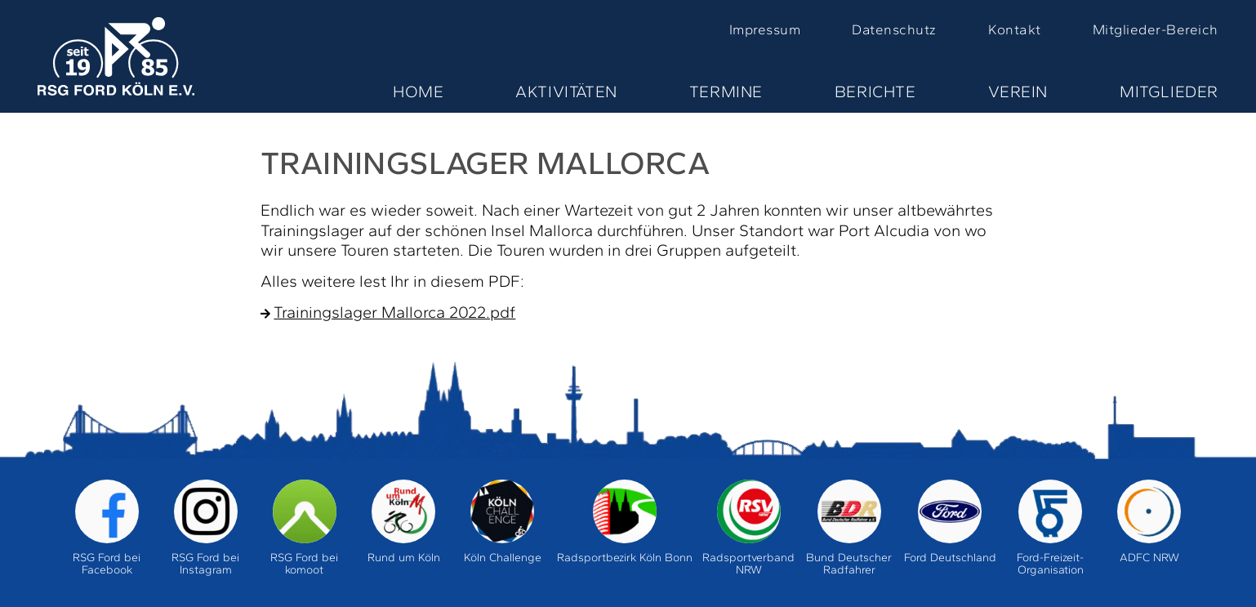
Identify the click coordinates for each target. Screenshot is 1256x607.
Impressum (764, 29)
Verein (1018, 91)
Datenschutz (894, 29)
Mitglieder (1169, 91)
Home (418, 91)
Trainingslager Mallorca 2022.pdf (394, 312)
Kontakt (1014, 29)
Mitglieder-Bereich (1155, 29)
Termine (726, 91)
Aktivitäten (566, 91)
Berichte (875, 91)
